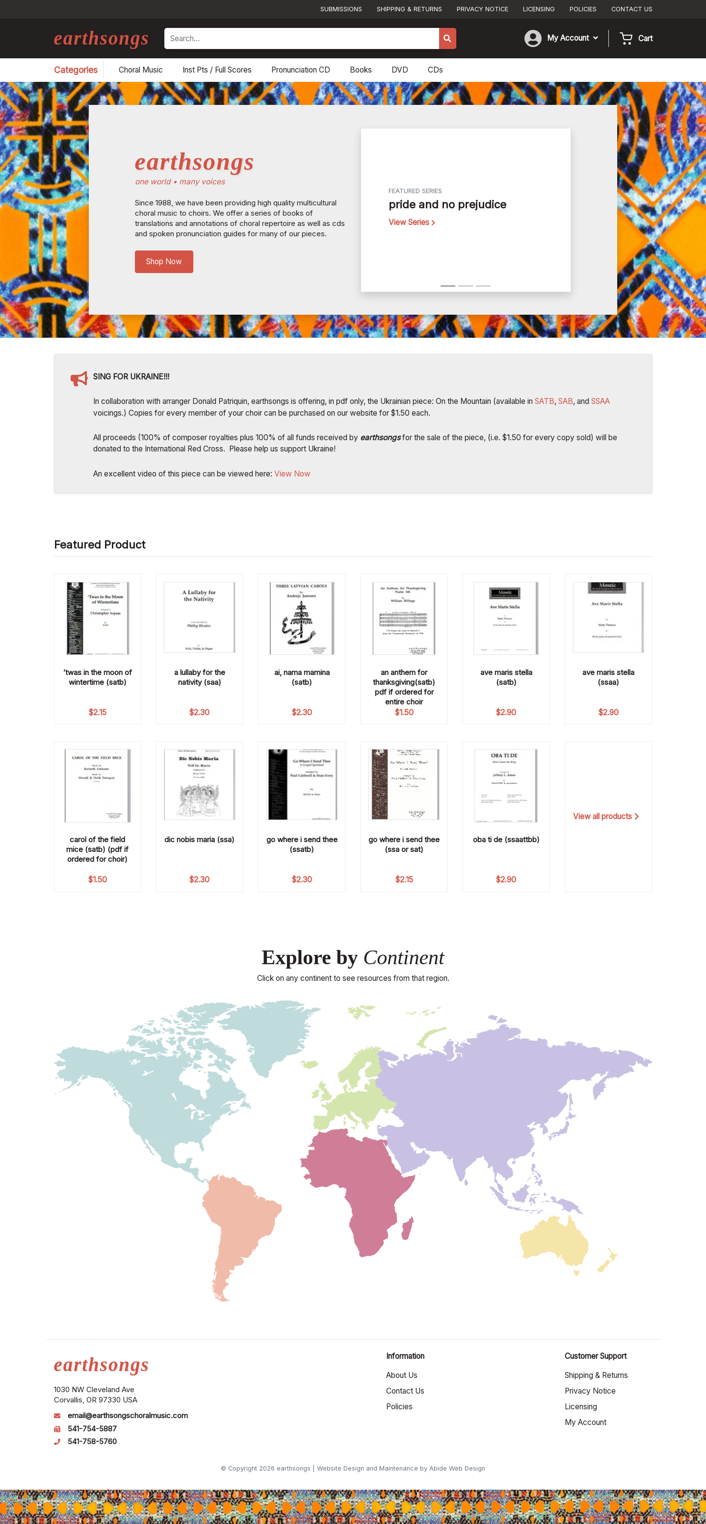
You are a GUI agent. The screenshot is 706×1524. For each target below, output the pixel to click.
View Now (292, 473)
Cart (645, 38)
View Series (412, 222)
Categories (76, 70)
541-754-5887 (92, 1428)
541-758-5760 (92, 1441)
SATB (544, 401)
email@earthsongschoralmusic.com (128, 1415)
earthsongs (102, 38)
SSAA (600, 401)
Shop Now (164, 261)
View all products (606, 816)
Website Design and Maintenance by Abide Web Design (401, 1468)
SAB (565, 401)
